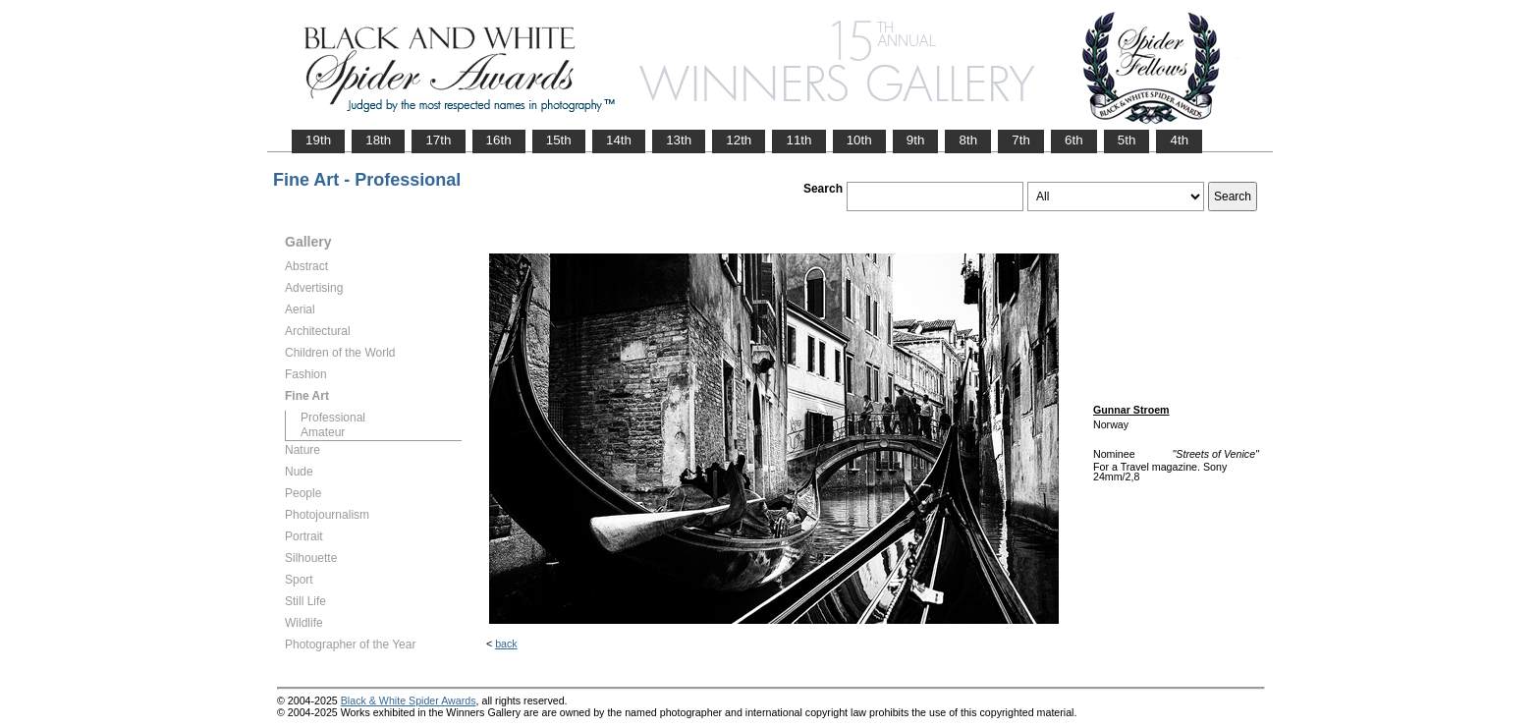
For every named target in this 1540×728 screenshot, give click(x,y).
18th (378, 140)
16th (498, 140)
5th (1127, 140)
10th (859, 140)
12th (738, 140)
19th (318, 140)
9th (916, 140)
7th (1021, 140)
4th (1179, 140)
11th (798, 140)
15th (558, 140)
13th (678, 140)
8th (968, 140)
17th (438, 140)
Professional (333, 417)
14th (618, 140)
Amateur (323, 432)
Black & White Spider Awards (408, 700)
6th (1074, 140)
